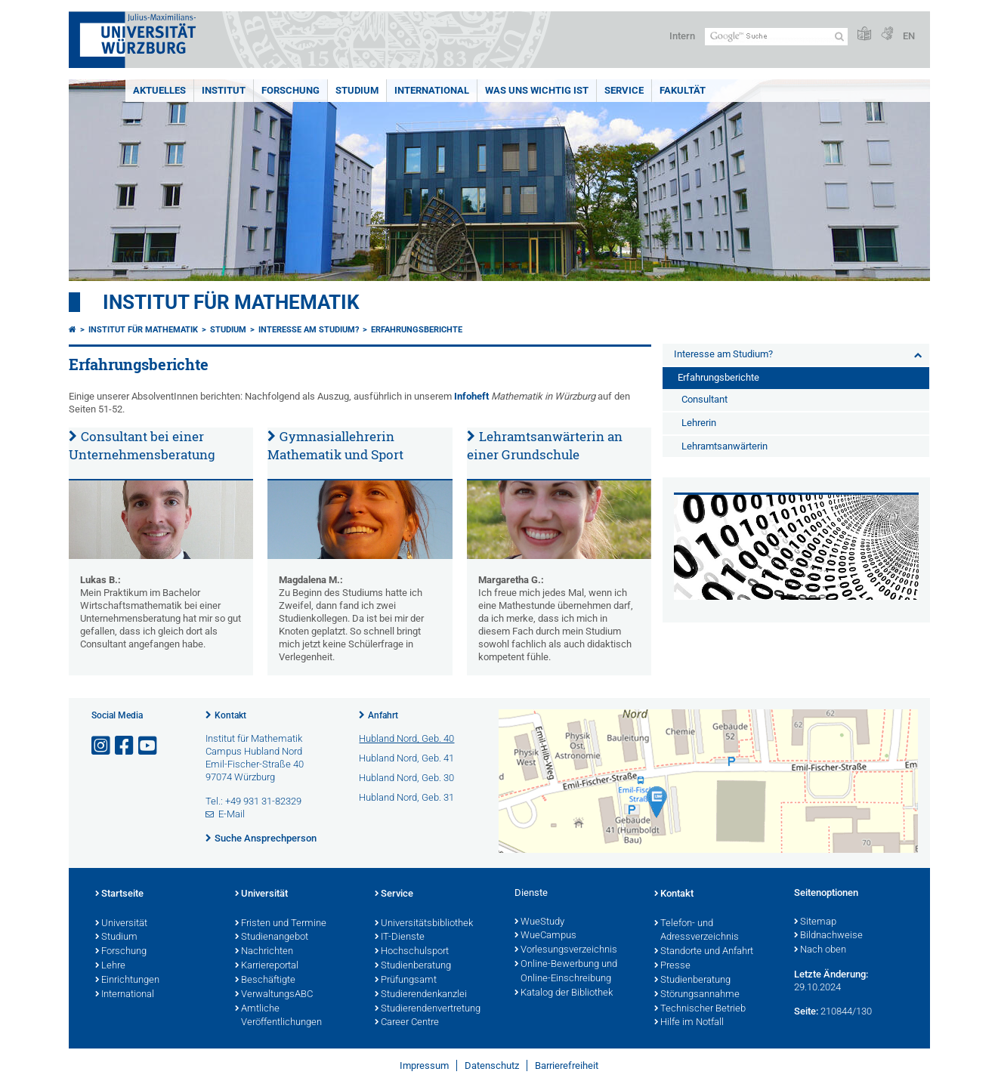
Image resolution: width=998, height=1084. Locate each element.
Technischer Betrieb (700, 1009)
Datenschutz (492, 1065)
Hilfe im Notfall (689, 1023)
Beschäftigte (265, 980)
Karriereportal (266, 966)
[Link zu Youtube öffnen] (148, 746)
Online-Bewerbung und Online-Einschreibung (565, 972)
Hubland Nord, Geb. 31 (406, 797)
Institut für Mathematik (231, 302)
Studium (356, 90)
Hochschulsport (412, 952)
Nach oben (820, 950)
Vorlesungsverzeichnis (565, 950)
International (431, 90)
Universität (121, 924)
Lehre (110, 966)
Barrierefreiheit (566, 1065)
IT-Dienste (400, 937)
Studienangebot (271, 937)
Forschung (290, 90)
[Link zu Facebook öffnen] (125, 746)
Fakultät (683, 90)
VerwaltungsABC (274, 995)
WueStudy (539, 922)
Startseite (119, 894)
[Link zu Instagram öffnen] (102, 746)
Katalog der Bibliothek (563, 993)
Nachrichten (264, 952)
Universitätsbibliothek (424, 924)
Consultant (704, 399)
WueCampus (545, 936)
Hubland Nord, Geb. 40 (406, 738)
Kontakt (230, 715)
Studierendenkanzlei (421, 995)
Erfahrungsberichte (416, 330)
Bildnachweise (828, 936)
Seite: (806, 1011)
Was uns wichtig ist (537, 90)
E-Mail (231, 814)
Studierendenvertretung (427, 1009)
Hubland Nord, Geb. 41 (406, 758)
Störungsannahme (697, 995)
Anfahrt (383, 715)
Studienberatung (413, 966)
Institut (224, 90)
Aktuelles (159, 90)
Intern (682, 36)
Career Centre (407, 1023)
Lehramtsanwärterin (724, 446)
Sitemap (815, 922)
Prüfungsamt (406, 980)
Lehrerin (698, 422)
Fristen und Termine (280, 924)
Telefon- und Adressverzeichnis (696, 931)
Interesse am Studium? (308, 330)
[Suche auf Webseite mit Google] (776, 36)
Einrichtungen (127, 980)
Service (624, 90)
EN (909, 36)
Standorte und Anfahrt (703, 952)
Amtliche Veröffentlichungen (278, 1016)
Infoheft (471, 396)
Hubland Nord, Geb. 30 (406, 777)
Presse (672, 966)
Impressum (424, 1065)
